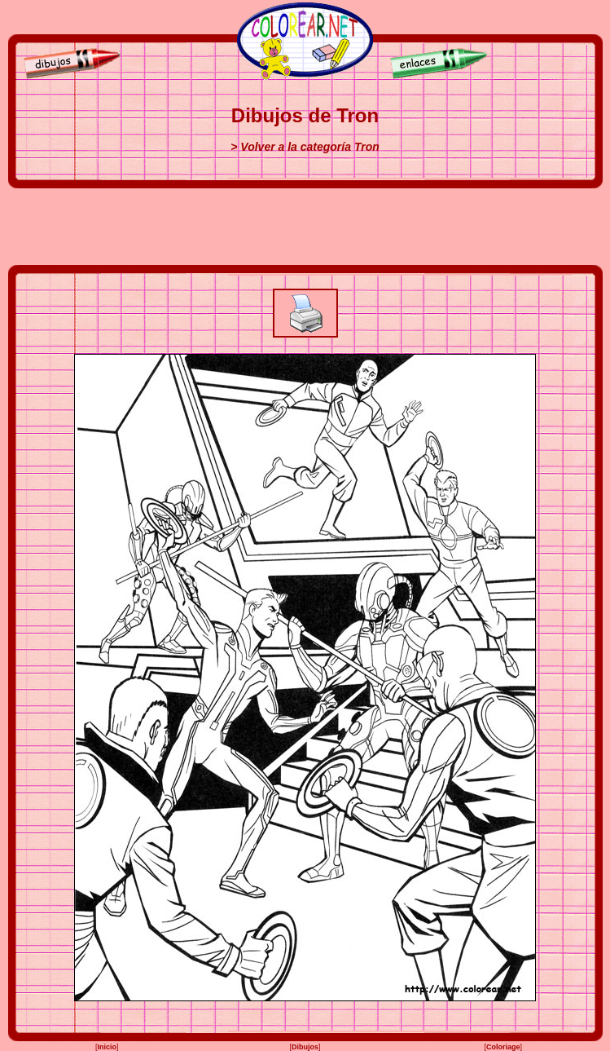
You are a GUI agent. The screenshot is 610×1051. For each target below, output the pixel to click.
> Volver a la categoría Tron (304, 146)
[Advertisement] (305, 226)
